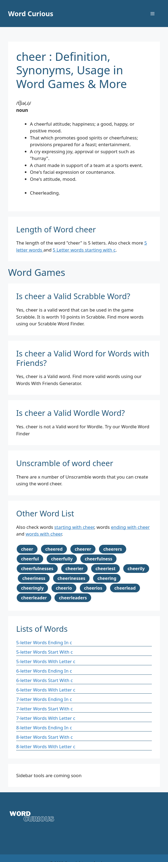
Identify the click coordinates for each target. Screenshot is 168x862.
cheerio (64, 588)
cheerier (74, 569)
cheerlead (125, 588)
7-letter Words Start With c (44, 709)
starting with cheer (74, 527)
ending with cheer (130, 527)
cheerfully (62, 559)
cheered (54, 549)
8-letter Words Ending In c (44, 727)
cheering (106, 578)
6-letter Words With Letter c (45, 690)
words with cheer (44, 534)
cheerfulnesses (37, 569)
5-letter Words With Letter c (45, 661)
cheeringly (32, 588)
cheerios (93, 588)
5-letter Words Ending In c (44, 642)
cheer (27, 549)
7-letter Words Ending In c (44, 699)
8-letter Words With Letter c (45, 746)
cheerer (83, 549)
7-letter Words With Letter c (45, 718)
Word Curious (30, 13)
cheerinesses (71, 578)
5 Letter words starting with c (84, 250)
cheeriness (33, 578)
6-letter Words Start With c (44, 680)
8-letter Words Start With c (44, 737)
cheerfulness (98, 559)
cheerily (136, 569)
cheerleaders (73, 598)
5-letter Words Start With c (44, 652)
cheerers (112, 549)
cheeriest (105, 569)
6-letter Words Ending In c (44, 671)
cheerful (30, 559)
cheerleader (34, 598)
